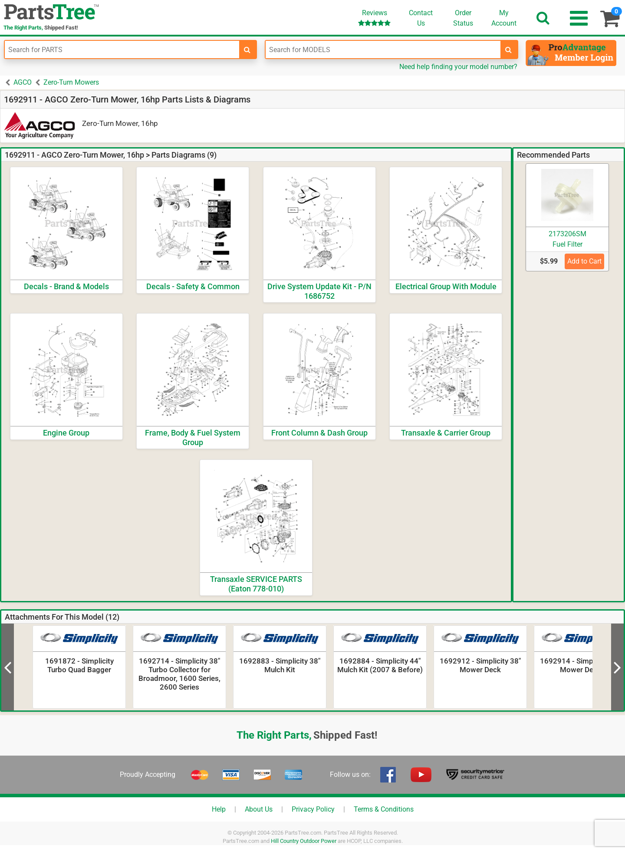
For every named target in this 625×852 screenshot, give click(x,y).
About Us (259, 809)
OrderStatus (463, 18)
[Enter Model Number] (383, 49)
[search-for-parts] (247, 49)
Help (219, 809)
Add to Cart (584, 261)
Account (503, 18)
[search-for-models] (508, 49)
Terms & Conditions (384, 809)
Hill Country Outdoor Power (303, 841)
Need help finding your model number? (458, 67)
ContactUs (421, 18)
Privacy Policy (313, 809)
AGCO (22, 82)
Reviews (374, 17)
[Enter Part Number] (122, 49)
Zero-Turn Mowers (71, 82)
